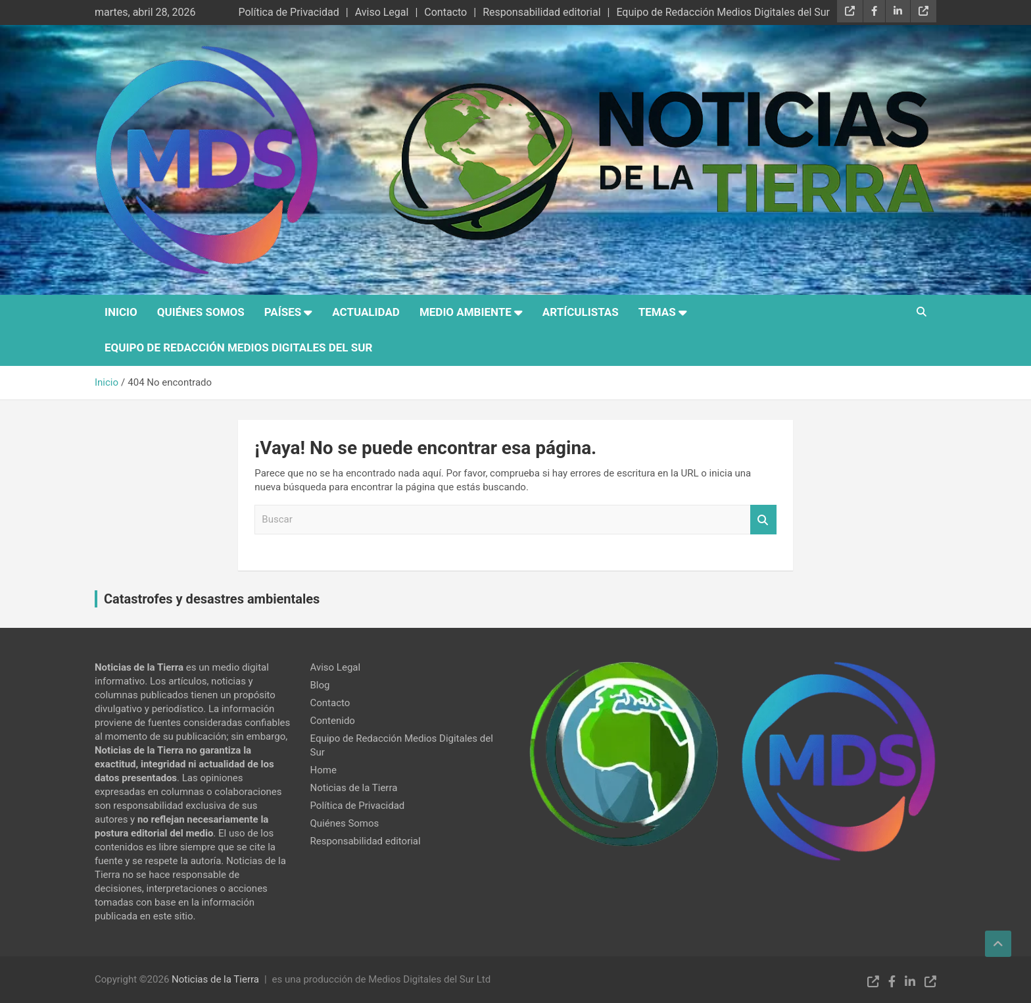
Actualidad (366, 312)
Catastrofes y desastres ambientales (212, 599)
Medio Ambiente (466, 312)
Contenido (332, 721)
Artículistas (580, 312)
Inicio (121, 312)
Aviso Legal (382, 12)
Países (282, 312)
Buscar (763, 519)
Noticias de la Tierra (354, 788)
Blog (320, 685)
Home (323, 770)
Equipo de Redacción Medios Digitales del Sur (723, 12)
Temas (657, 312)
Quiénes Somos (201, 312)
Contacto (445, 12)
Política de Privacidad (288, 12)
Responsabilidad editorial (541, 12)
